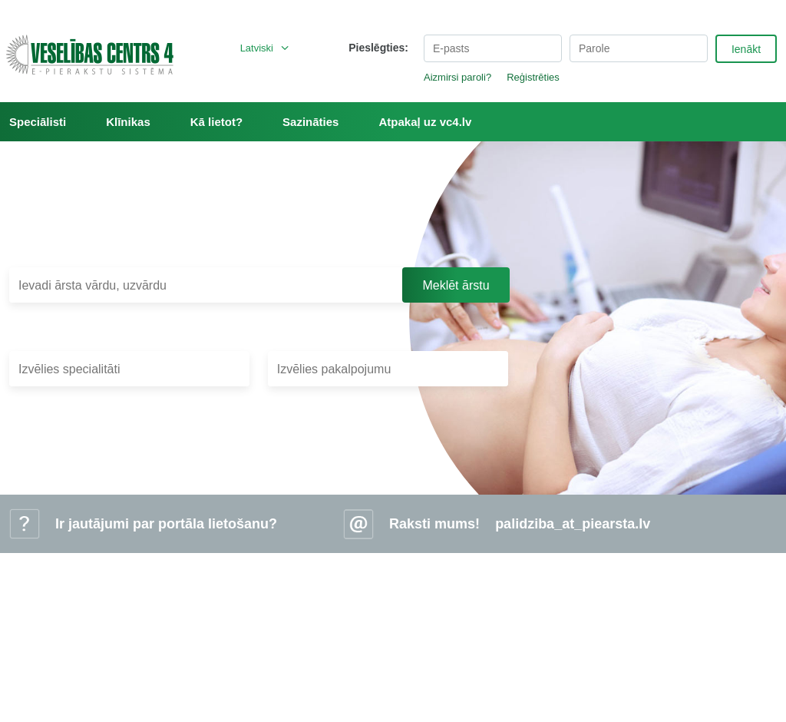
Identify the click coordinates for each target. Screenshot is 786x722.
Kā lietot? (216, 121)
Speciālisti (37, 121)
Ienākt (746, 49)
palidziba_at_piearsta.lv (572, 524)
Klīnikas (128, 121)
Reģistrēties (533, 77)
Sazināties (310, 121)
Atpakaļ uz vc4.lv (424, 121)
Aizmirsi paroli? (457, 77)
